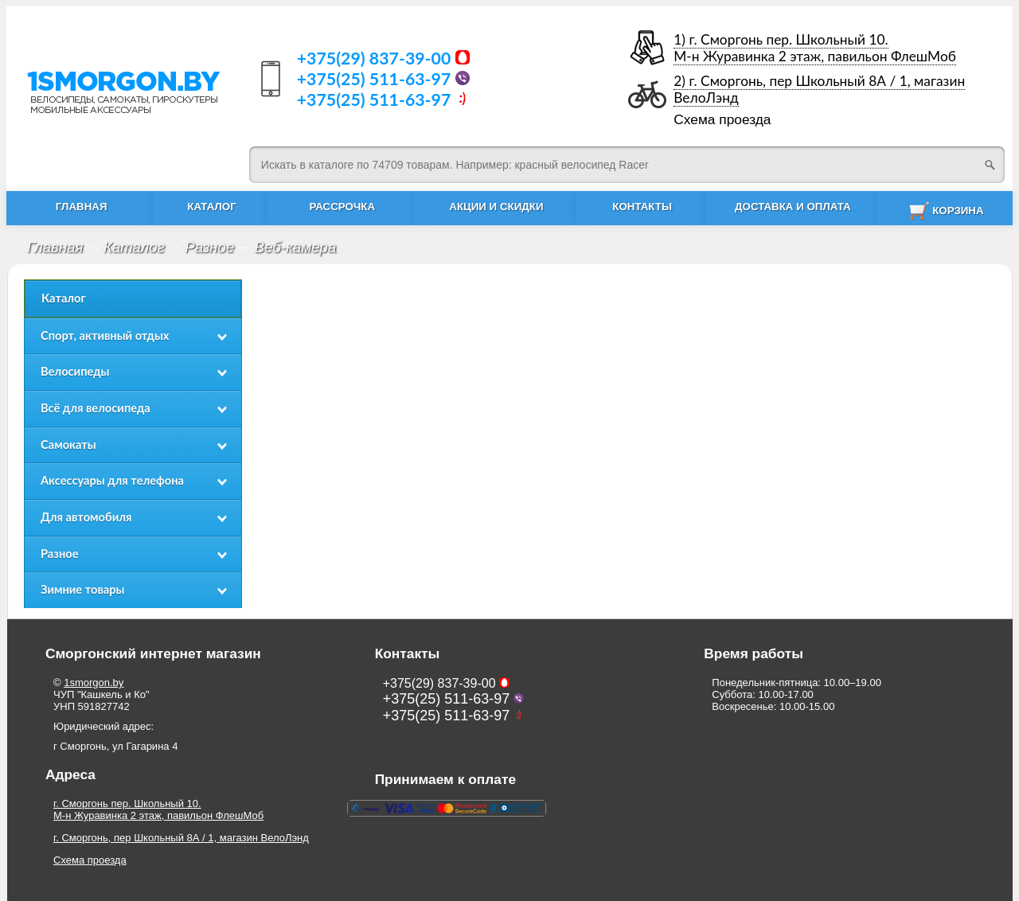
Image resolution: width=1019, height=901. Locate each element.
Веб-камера (296, 247)
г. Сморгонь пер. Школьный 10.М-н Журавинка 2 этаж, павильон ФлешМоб (158, 809)
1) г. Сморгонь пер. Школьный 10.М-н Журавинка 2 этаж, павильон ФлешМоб (814, 47)
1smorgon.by (93, 682)
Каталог (134, 247)
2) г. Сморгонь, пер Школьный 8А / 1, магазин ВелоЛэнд (819, 89)
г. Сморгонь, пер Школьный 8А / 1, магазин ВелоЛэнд (181, 838)
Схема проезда (722, 119)
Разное (209, 247)
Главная (55, 247)
